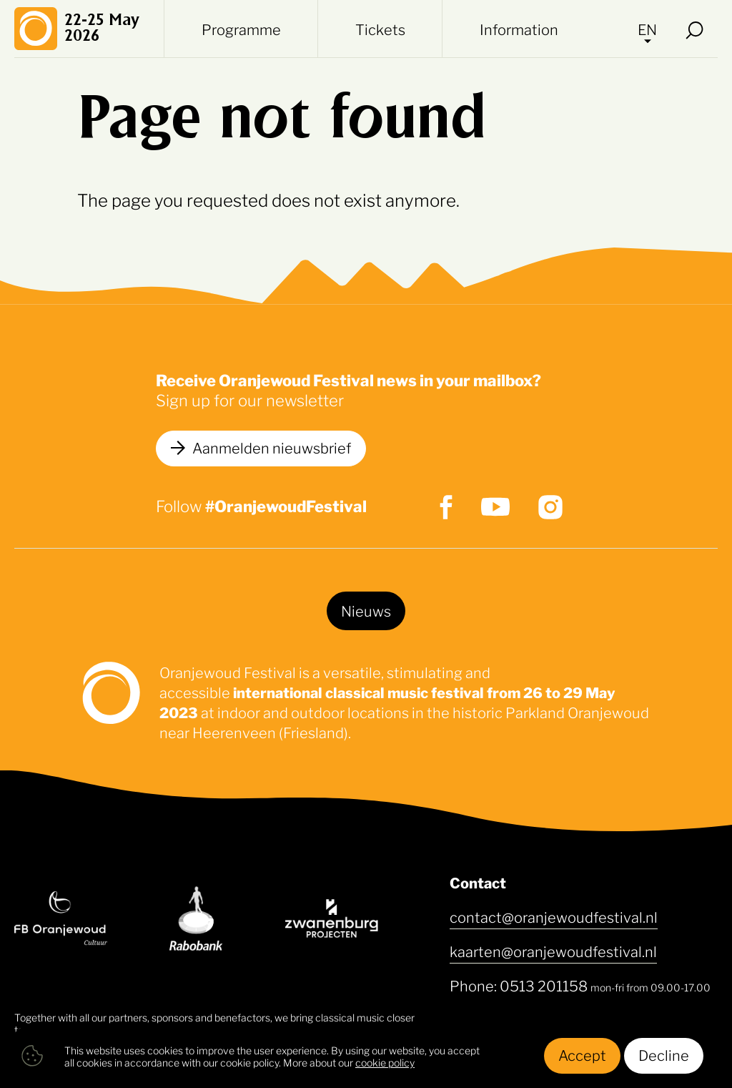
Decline (663, 1054)
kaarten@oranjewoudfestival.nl (553, 951)
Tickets (380, 29)
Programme (241, 29)
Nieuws (366, 610)
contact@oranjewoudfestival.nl (554, 916)
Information (519, 29)
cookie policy (385, 1062)
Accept (582, 1054)
